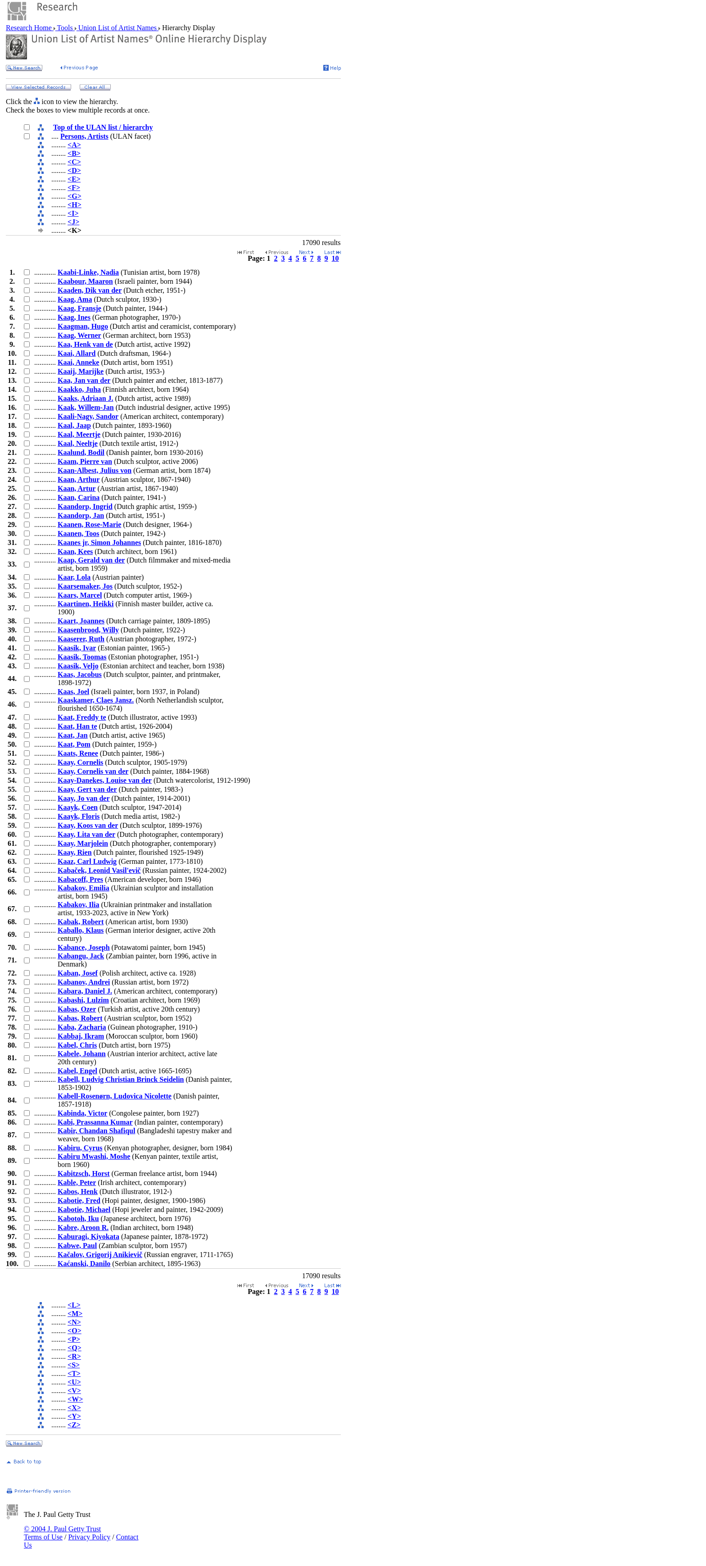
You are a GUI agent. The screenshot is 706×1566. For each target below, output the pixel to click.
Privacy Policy (89, 1537)
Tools (65, 28)
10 (335, 258)
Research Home (30, 28)
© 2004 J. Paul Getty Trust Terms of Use (62, 1533)
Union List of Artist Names (117, 28)
